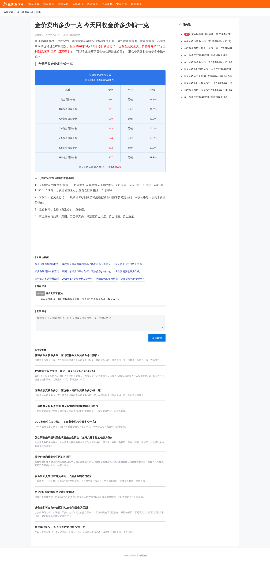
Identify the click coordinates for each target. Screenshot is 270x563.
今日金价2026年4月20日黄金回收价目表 (206, 97)
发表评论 (157, 337)
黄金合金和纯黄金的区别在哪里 (53, 456)
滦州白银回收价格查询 (47, 271)
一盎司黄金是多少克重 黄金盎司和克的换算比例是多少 (66, 406)
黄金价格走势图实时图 (47, 264)
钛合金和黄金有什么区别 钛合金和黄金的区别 (61, 507)
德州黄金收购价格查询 (133, 278)
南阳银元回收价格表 (107, 278)
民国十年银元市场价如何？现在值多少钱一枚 (86, 271)
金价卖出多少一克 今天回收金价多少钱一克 (38, 12)
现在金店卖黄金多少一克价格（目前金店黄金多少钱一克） (69, 390)
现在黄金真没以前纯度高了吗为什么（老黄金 (86, 264)
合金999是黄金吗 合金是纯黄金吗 (54, 491)
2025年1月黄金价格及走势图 (77, 278)
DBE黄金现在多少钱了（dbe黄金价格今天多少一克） (66, 421)
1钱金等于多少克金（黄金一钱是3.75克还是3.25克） (65, 370)
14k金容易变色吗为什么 (127, 271)
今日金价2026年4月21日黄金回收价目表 (206, 55)
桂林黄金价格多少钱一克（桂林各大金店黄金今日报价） (67, 355)
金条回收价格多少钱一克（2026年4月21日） (208, 41)
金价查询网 (23, 12)
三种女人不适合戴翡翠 (47, 278)
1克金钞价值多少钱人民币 (128, 264)
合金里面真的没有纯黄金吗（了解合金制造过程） (63, 476)
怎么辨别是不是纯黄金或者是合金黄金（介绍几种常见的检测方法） (74, 437)
